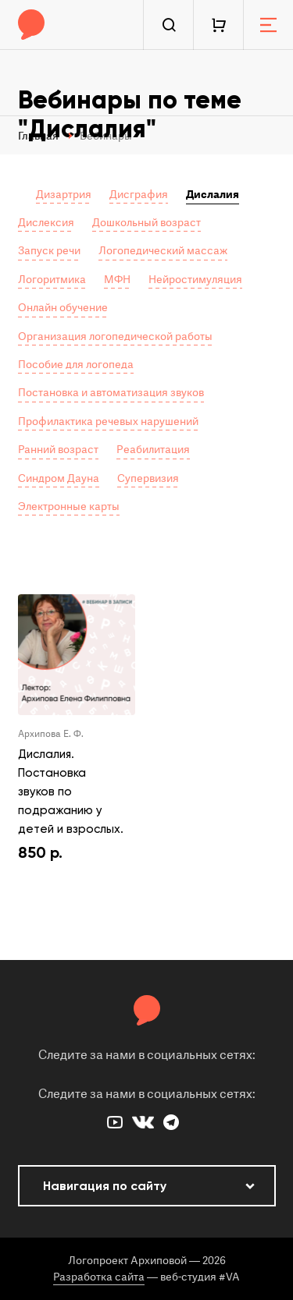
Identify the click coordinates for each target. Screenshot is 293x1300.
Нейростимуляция (195, 279)
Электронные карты (69, 506)
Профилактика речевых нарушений (108, 421)
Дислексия (46, 222)
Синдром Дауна (58, 478)
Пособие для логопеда (76, 364)
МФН (117, 279)
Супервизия (148, 478)
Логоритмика (52, 279)
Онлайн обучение (63, 307)
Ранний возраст (58, 449)
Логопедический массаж (162, 250)
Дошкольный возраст (146, 222)
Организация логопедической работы (115, 336)
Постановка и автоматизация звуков (111, 392)
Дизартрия (63, 194)
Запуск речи (49, 250)
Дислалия (212, 194)
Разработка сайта (99, 1277)
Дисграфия (138, 194)
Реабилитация (153, 449)
